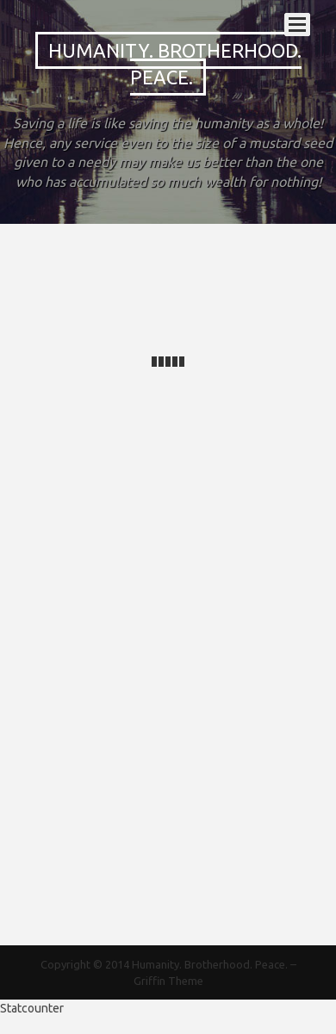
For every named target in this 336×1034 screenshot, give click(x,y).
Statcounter (32, 1008)
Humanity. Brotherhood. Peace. (175, 64)
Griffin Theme (168, 981)
